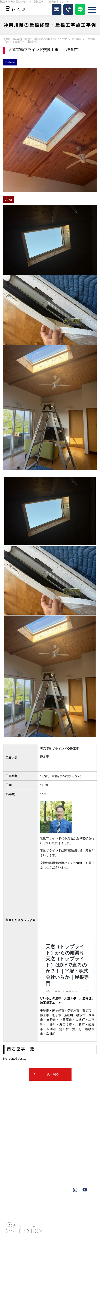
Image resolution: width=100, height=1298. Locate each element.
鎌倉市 (45, 1212)
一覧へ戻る (51, 1074)
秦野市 (29, 1212)
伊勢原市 (50, 1206)
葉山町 (66, 1206)
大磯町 (82, 1206)
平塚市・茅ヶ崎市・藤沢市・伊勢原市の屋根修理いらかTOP (35, 39)
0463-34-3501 (30, 1259)
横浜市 (14, 1212)
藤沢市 (32, 1206)
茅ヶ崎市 (16, 1206)
